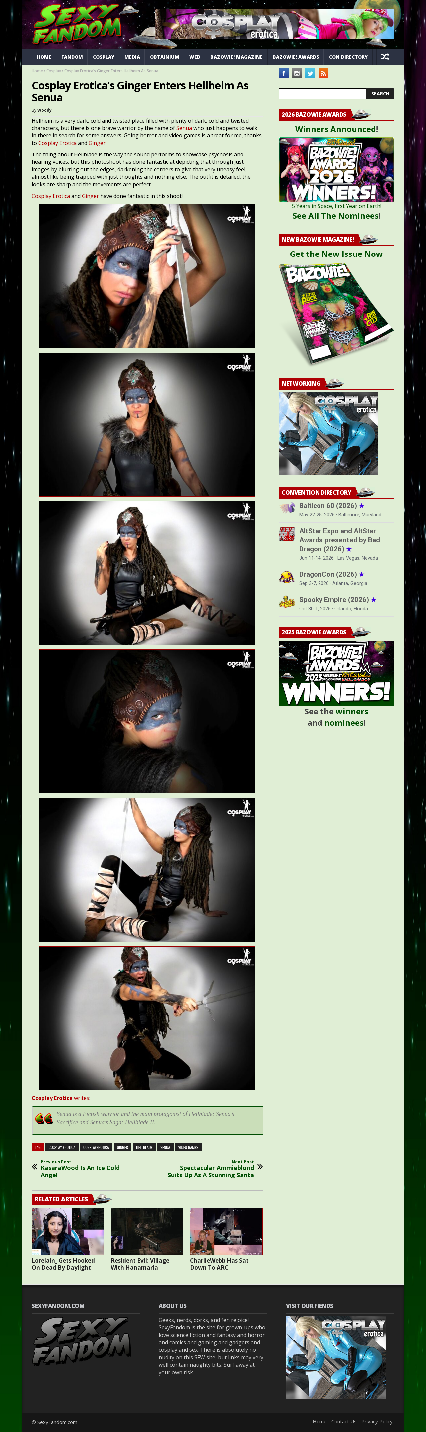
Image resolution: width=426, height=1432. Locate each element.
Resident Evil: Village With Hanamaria (140, 1264)
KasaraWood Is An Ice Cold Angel (85, 1169)
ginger (122, 1147)
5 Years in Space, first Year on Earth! (336, 206)
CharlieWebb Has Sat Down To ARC (219, 1264)
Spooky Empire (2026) (337, 600)
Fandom (72, 57)
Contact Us (344, 1421)
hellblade (144, 1147)
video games (188, 1147)
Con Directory (348, 57)
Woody (44, 110)
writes (60, 1098)
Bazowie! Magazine (236, 57)
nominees (344, 722)
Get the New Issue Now (336, 253)
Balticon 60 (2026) (331, 506)
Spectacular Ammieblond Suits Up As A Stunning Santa (209, 1169)
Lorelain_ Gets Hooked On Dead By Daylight (63, 1264)
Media (132, 57)
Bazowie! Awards (296, 57)
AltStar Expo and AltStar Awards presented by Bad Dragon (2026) (339, 540)
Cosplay (103, 57)
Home (44, 57)
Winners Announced (335, 128)
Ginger (97, 143)
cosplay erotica (62, 1147)
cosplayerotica (96, 1147)
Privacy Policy (377, 1421)
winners (352, 711)
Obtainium (164, 57)
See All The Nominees (336, 215)
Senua (184, 128)
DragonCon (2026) (331, 574)
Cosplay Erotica (57, 143)
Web (194, 57)
